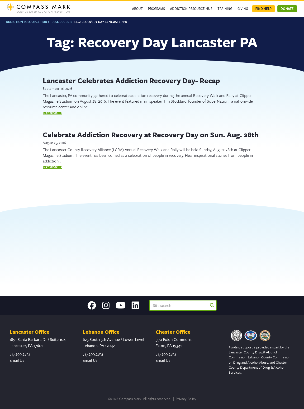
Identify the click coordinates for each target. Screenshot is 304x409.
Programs (156, 8)
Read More (52, 112)
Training (225, 8)
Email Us (17, 360)
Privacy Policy (186, 398)
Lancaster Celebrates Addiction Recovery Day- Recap (131, 80)
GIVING (243, 8)
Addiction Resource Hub (191, 8)
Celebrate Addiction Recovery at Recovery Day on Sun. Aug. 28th (151, 134)
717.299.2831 (20, 354)
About (137, 8)
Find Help (263, 8)
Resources (60, 21)
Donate (287, 8)
